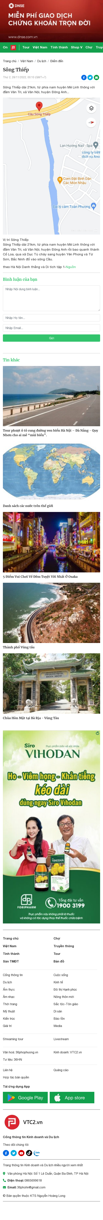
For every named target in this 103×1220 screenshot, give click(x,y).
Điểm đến (56, 61)
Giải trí (7, 1026)
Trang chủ (9, 61)
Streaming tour (13, 1039)
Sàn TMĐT (11, 961)
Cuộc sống (61, 975)
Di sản (58, 1011)
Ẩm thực (9, 989)
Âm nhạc (9, 996)
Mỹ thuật (9, 1011)
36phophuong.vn (27, 1052)
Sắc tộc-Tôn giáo (66, 1004)
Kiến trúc (9, 1018)
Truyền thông (64, 946)
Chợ (89, 47)
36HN (18, 1059)
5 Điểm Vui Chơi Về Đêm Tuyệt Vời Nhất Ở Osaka (40, 577)
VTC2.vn (76, 1052)
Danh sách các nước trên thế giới (28, 506)
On (5, 47)
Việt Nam (40, 47)
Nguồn (71, 267)
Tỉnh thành (59, 47)
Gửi (51, 338)
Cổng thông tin (13, 975)
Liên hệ (8, 1070)
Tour (26, 47)
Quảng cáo (61, 1070)
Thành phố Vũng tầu (18, 647)
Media (58, 1026)
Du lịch (41, 61)
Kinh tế (58, 982)
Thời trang (10, 1004)
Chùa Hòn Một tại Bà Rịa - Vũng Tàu (31, 718)
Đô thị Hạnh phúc (65, 989)
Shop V (76, 47)
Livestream (61, 1039)
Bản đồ (59, 961)
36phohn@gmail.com (31, 1187)
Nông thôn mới (64, 996)
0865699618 (33, 1180)
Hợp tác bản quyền (16, 1077)
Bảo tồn (59, 1018)
